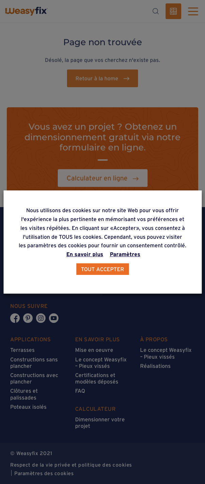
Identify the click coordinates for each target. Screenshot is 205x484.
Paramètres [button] (125, 254)
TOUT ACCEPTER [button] (102, 269)
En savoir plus (84, 254)
